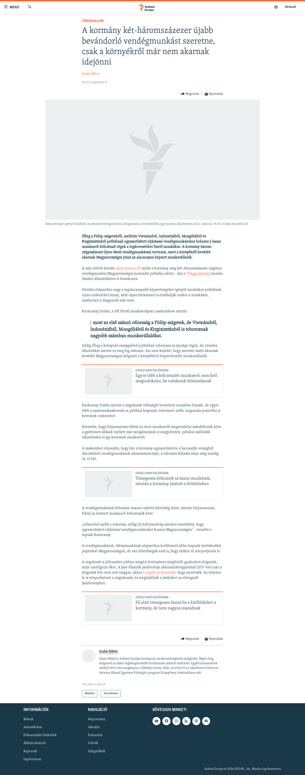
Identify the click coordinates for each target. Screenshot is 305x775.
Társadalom (92, 21)
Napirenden (96, 719)
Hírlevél (290, 7)
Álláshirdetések (34, 743)
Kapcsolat (30, 751)
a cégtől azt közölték (159, 573)
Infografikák (96, 751)
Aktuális (94, 727)
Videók (93, 743)
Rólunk (28, 719)
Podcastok (95, 735)
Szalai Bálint (91, 74)
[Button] (190, 94)
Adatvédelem (32, 727)
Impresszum (32, 759)
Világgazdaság (197, 274)
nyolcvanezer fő (128, 268)
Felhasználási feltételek (39, 735)
